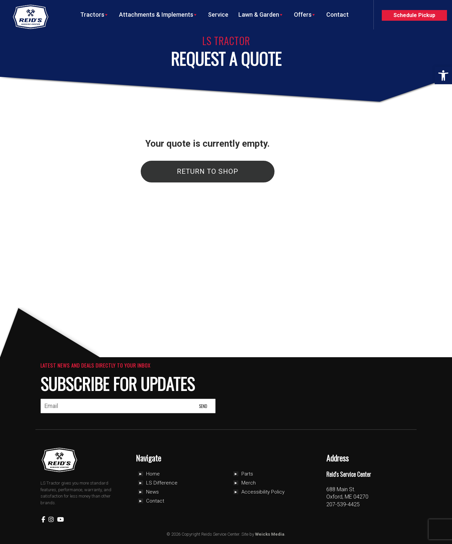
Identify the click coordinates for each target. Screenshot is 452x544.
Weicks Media (270, 534)
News (152, 492)
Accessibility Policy (263, 492)
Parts (247, 474)
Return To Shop (207, 171)
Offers (305, 14)
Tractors (94, 14)
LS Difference (162, 483)
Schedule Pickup (414, 15)
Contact (337, 14)
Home (153, 474)
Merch (248, 483)
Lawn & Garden (261, 14)
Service (218, 14)
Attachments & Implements (158, 14)
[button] (443, 75)
